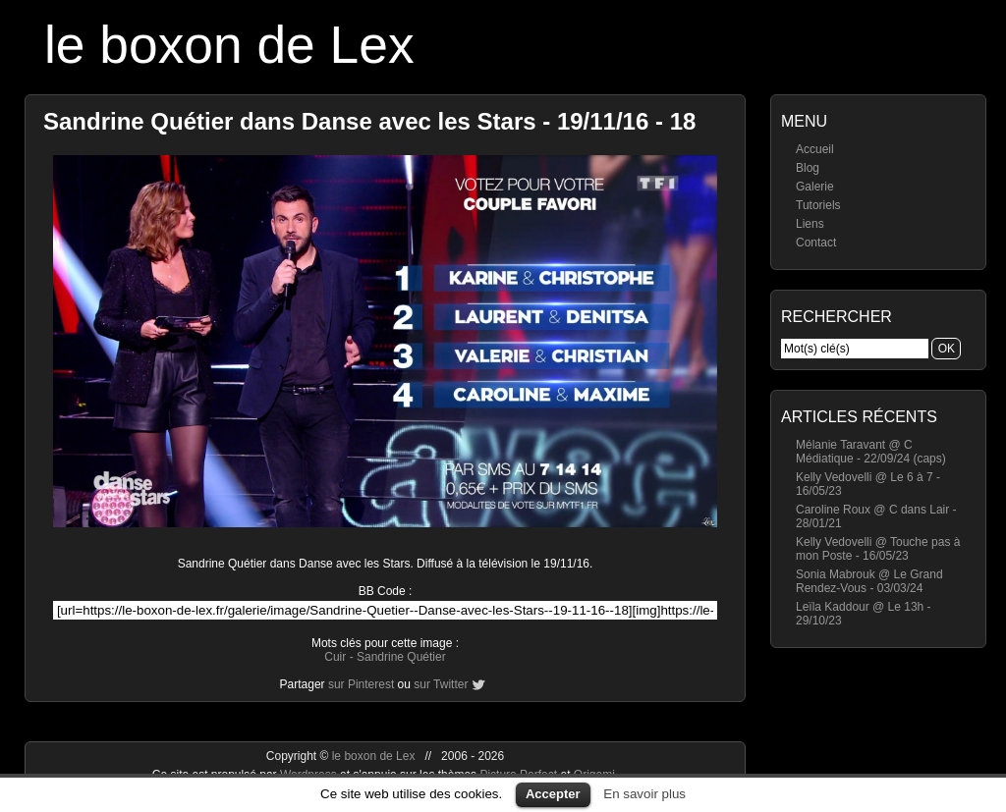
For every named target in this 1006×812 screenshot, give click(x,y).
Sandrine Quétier (401, 657)
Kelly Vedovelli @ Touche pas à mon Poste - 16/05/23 (878, 549)
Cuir (335, 657)
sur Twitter (441, 684)
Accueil (815, 149)
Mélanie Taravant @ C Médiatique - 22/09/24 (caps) (871, 451)
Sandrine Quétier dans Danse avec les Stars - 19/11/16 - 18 (369, 121)
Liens (810, 224)
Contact (816, 242)
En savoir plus (644, 793)
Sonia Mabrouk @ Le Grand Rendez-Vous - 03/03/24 (869, 581)
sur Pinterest (361, 684)
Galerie (815, 186)
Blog (807, 168)
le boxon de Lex (229, 45)
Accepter (553, 793)
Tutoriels (818, 205)
